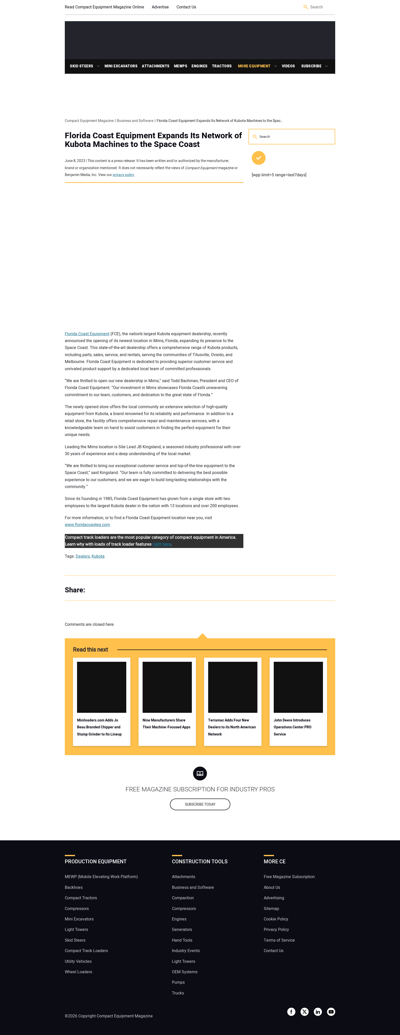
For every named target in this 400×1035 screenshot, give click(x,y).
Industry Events (186, 951)
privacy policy (123, 175)
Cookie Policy (276, 919)
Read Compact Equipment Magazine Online (104, 7)
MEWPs (181, 66)
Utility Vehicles (78, 961)
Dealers (83, 556)
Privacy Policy (276, 930)
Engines (200, 66)
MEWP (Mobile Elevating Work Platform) (101, 877)
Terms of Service (279, 940)
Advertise (160, 7)
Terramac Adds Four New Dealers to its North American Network (232, 727)
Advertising (274, 898)
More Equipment (254, 66)
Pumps (178, 982)
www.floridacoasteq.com (87, 525)
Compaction (183, 898)
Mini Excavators (121, 66)
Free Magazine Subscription (289, 877)
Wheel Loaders (78, 972)
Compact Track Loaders (86, 951)
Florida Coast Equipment (87, 334)
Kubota (98, 556)
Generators (182, 930)
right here (162, 544)
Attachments (156, 66)
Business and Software (193, 887)
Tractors (222, 66)
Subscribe (311, 66)
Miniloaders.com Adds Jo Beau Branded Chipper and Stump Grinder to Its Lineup (99, 727)
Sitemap (271, 909)
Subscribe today (200, 804)
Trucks (178, 993)
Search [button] (306, 7)
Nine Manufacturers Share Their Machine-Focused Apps (166, 724)
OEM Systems (184, 972)
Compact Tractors (81, 898)
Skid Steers (81, 66)
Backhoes (74, 887)
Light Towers (76, 930)
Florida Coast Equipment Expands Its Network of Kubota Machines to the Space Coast (153, 140)
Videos (288, 66)
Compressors (77, 909)
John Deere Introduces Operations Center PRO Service (292, 727)
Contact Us (186, 7)
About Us (272, 887)
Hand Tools (182, 940)
